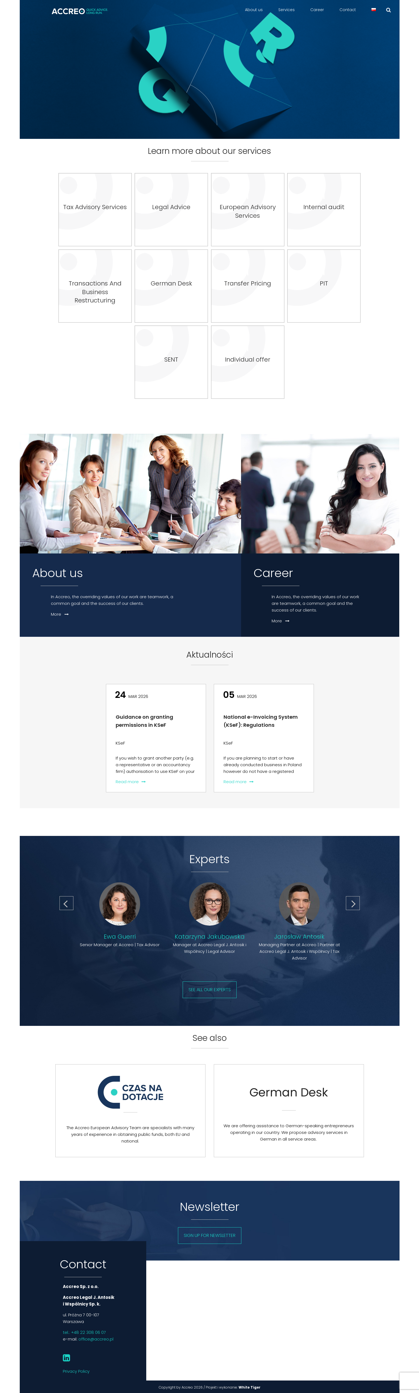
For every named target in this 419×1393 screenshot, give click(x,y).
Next (352, 901)
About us (254, 9)
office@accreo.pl (95, 1339)
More (60, 614)
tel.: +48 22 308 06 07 (84, 1332)
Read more (131, 782)
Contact (347, 9)
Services (286, 9)
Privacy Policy (76, 1371)
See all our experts (210, 989)
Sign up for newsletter (209, 1235)
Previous (67, 901)
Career (317, 9)
